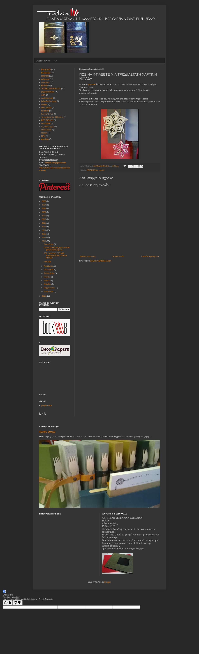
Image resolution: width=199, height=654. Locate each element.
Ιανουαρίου (49, 291)
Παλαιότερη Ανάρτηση (150, 256)
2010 (44, 296)
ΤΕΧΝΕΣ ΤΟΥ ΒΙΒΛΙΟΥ (51, 89)
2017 (44, 219)
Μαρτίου (47, 284)
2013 (44, 234)
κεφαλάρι (45, 139)
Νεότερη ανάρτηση (87, 256)
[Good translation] (8, 602)
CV (55, 60)
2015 (44, 227)
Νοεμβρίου (48, 266)
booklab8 (45, 111)
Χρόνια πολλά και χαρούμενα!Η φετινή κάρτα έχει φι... (56, 248)
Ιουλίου (47, 277)
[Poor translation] (18, 602)
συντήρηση (45, 123)
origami (101, 170)
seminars (45, 76)
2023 (44, 208)
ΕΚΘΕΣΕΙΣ (45, 73)
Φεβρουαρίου (50, 288)
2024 (44, 205)
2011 (44, 241)
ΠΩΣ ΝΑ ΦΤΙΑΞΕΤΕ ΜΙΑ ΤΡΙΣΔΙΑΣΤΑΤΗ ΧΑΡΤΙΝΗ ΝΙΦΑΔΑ (55, 255)
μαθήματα (45, 79)
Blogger (107, 582)
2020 (44, 212)
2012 (44, 237)
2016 (44, 223)
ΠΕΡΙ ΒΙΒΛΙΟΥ (47, 120)
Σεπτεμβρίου (49, 273)
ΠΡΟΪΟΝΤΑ (46, 70)
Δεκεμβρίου (49, 244)
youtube (91, 84)
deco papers (46, 107)
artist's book (46, 130)
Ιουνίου (47, 281)
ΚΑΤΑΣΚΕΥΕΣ (92, 170)
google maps (46, 405)
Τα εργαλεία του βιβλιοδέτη (52, 117)
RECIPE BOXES (47, 432)
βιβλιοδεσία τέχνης (49, 101)
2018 (44, 216)
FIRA (43, 136)
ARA (43, 95)
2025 (44, 201)
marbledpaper (47, 98)
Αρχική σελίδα (43, 60)
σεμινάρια (45, 82)
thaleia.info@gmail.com (55, 163)
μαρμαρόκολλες (47, 92)
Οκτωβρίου (49, 269)
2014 (44, 230)
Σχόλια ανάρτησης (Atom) (100, 261)
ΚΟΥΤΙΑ (44, 85)
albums (44, 104)
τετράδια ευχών (47, 127)
